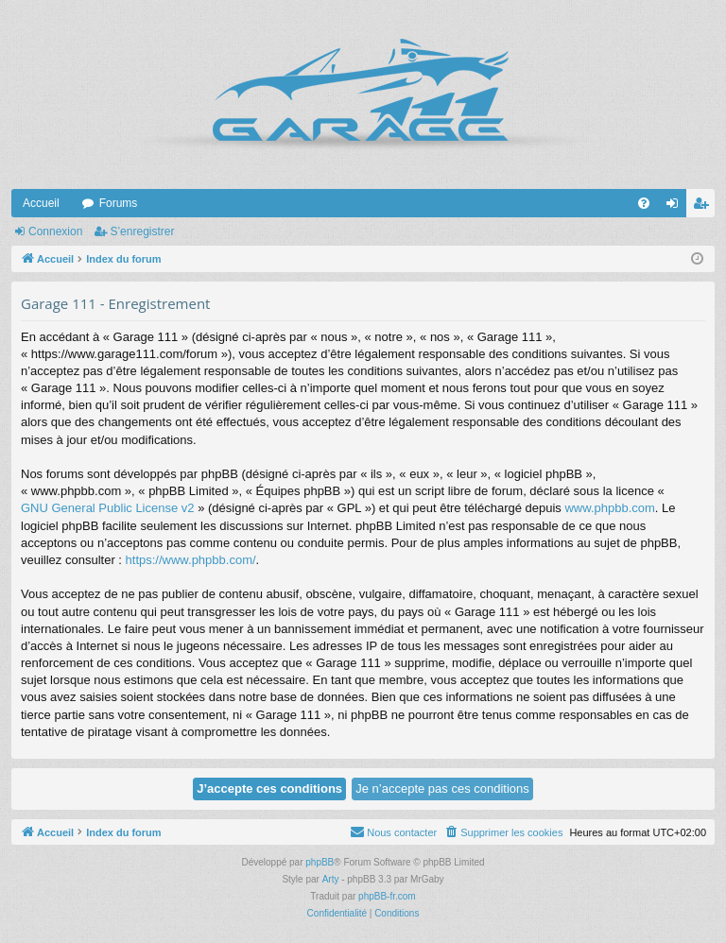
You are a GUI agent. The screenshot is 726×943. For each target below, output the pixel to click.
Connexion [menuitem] (676, 207)
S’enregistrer (142, 231)
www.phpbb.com (609, 508)
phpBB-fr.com (387, 896)
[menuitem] (644, 203)
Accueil (41, 203)
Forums (118, 203)
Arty (330, 879)
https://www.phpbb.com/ (191, 560)
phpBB (319, 862)
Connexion (55, 231)
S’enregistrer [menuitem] (705, 207)
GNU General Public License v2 (108, 508)
